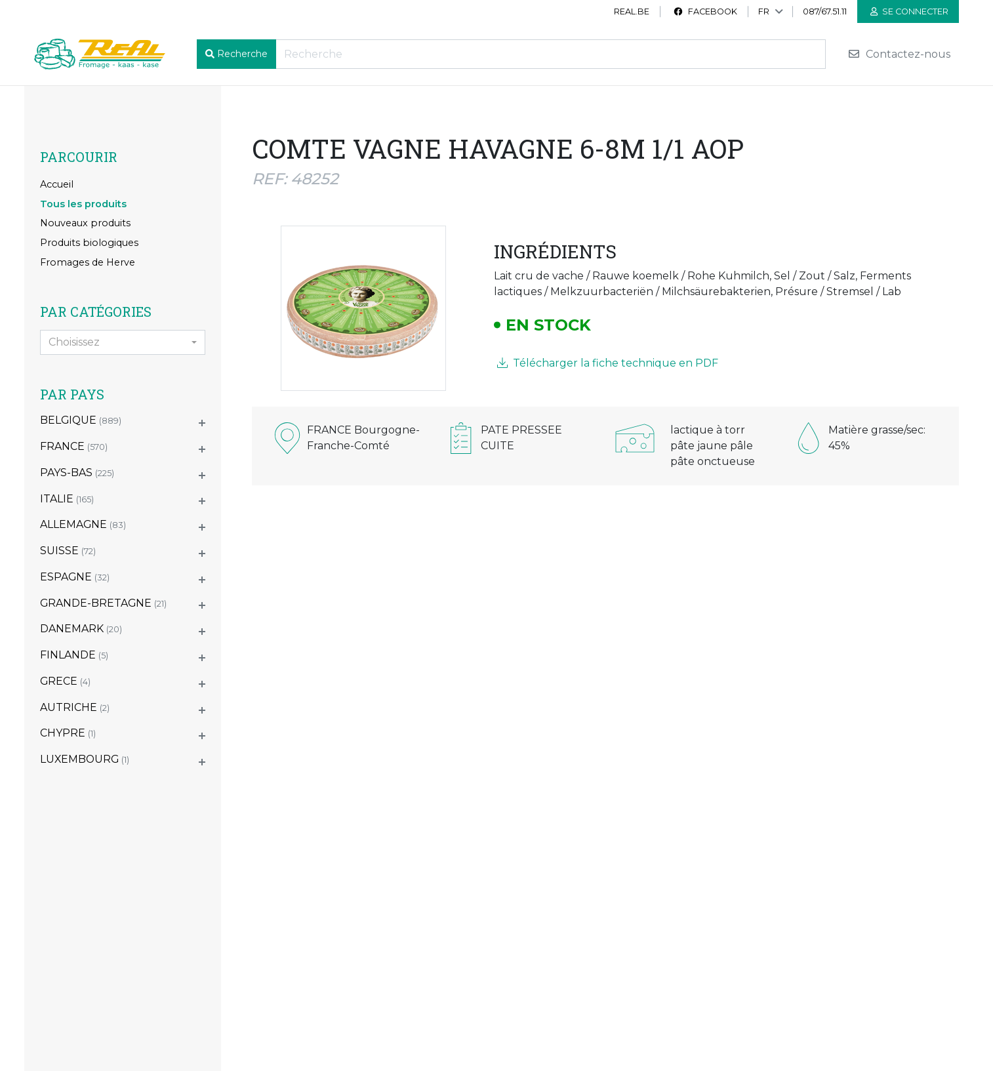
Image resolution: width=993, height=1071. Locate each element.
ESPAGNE (75, 577)
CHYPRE (68, 733)
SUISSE (68, 550)
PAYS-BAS (77, 472)
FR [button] (763, 11)
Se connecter (909, 11)
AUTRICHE (75, 707)
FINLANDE (74, 655)
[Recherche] (550, 54)
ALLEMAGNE (83, 524)
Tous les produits (83, 204)
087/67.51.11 (825, 11)
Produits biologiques (89, 243)
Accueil (56, 184)
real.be (631, 11)
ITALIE (67, 499)
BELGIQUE (80, 420)
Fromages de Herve (87, 262)
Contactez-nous (898, 54)
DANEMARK (81, 628)
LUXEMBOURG (84, 759)
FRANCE (74, 446)
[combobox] (122, 342)
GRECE (65, 681)
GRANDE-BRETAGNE (103, 603)
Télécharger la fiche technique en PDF (607, 363)
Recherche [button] (242, 54)
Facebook (705, 11)
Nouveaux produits (85, 223)
